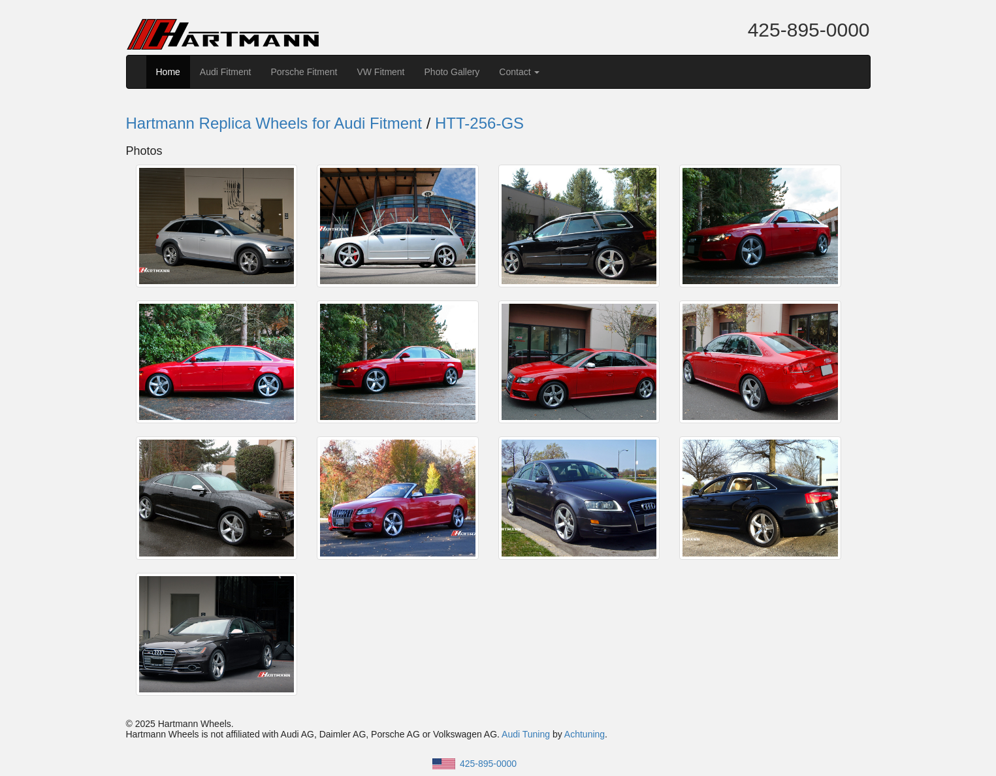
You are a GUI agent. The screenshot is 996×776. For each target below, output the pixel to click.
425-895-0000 (809, 29)
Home (168, 72)
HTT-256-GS (479, 123)
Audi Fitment (225, 72)
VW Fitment (380, 72)
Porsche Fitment (303, 72)
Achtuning (584, 734)
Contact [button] (519, 72)
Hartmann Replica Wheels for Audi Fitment (274, 123)
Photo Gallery (452, 72)
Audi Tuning (526, 734)
